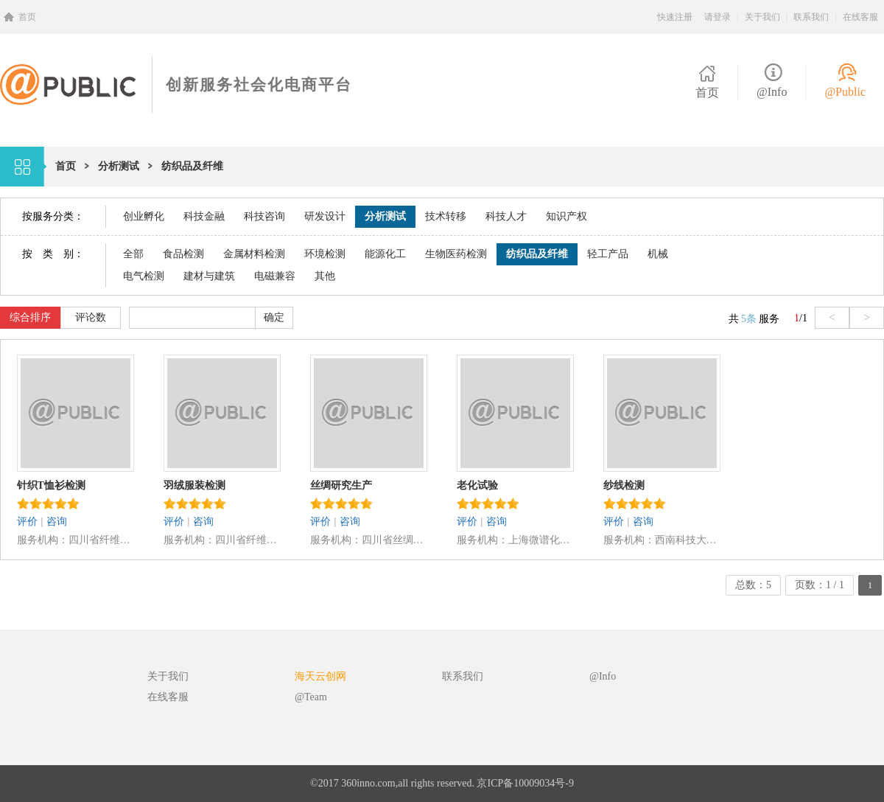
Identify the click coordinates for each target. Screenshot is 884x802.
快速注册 (674, 17)
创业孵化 (143, 216)
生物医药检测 (456, 253)
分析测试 (118, 166)
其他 (325, 276)
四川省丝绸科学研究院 (394, 539)
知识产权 (566, 216)
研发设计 (324, 216)
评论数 (90, 317)
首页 (27, 17)
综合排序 (30, 317)
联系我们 (811, 17)
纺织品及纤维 (192, 166)
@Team (311, 696)
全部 (133, 253)
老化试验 (477, 485)
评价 (27, 521)
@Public (845, 92)
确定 (274, 317)
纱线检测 (624, 485)
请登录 (717, 17)
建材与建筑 (209, 276)
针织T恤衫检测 (51, 485)
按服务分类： (53, 216)
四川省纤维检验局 (101, 539)
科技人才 (506, 216)
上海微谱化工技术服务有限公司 (541, 539)
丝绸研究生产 (341, 485)
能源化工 (385, 253)
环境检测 (324, 253)
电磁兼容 (274, 276)
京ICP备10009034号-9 (525, 783)
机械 (658, 253)
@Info (772, 92)
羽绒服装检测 (194, 485)
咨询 (56, 521)
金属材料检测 (254, 253)
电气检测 (143, 276)
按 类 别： (53, 253)
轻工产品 (607, 253)
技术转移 (445, 216)
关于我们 (762, 17)
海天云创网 (320, 676)
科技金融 (204, 216)
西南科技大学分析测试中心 (687, 539)
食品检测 (183, 253)
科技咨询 (264, 216)
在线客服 (860, 17)
